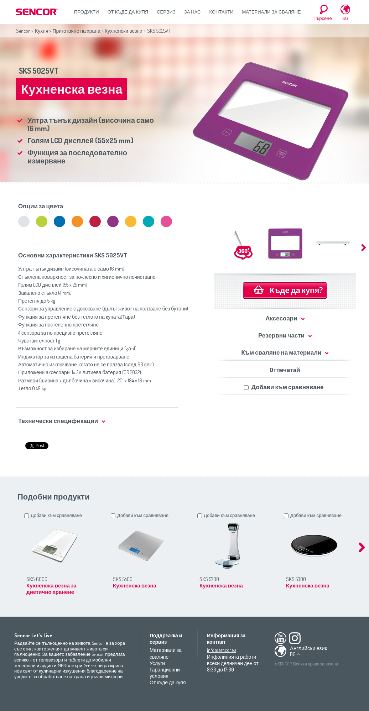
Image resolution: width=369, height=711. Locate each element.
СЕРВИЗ (166, 12)
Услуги (157, 663)
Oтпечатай (285, 369)
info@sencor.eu (221, 650)
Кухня (41, 31)
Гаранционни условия (165, 672)
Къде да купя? (296, 290)
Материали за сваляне (271, 12)
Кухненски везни (123, 31)
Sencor (23, 31)
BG (345, 18)
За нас (192, 12)
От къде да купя (128, 12)
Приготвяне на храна (76, 31)
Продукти (86, 12)
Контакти (221, 12)
